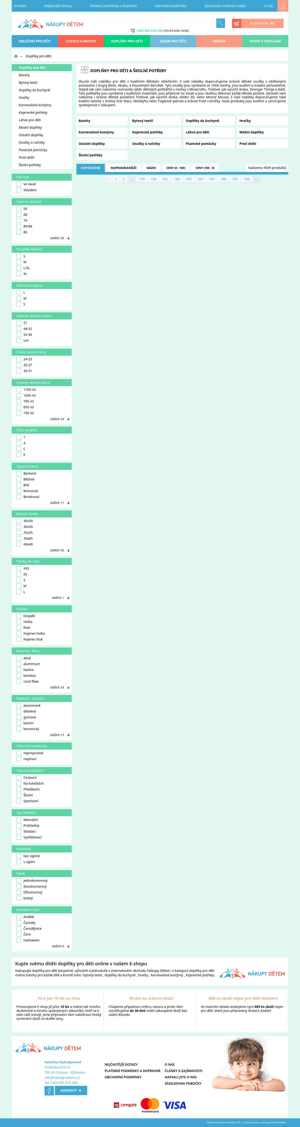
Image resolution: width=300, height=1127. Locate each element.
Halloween (28, 940)
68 (21, 214)
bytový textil (92, 975)
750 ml (25, 413)
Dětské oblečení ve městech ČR (223, 1122)
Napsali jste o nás (181, 1077)
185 (212, 179)
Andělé (25, 917)
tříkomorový (29, 892)
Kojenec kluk (29, 639)
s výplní (25, 862)
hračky (143, 975)
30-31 (24, 371)
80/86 (24, 226)
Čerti (23, 934)
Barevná (26, 473)
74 (21, 220)
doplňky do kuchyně (120, 975)
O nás (268, 6)
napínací (26, 759)
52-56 (24, 334)
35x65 (24, 538)
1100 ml (26, 389)
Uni (22, 340)
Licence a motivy (81, 41)
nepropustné (29, 753)
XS (21, 574)
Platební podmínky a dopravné (113, 6)
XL (21, 273)
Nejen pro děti (173, 41)
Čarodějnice (29, 928)
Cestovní (26, 777)
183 (188, 179)
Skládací (26, 831)
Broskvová (27, 496)
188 (247, 179)
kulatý (24, 898)
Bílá (22, 485)
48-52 (24, 328)
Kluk (23, 627)
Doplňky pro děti (127, 41)
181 (165, 179)
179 (142, 179)
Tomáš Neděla (278, 1122)
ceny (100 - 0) (204, 168)
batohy (31, 975)
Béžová (25, 479)
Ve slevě (26, 184)
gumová (26, 717)
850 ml (25, 407)
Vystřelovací (29, 837)
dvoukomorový (31, 886)
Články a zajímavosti (183, 1070)
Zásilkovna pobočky (183, 1083)
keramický (27, 729)
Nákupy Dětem (158, 970)
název (151, 168)
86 (21, 232)
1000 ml (26, 395)
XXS (22, 568)
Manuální (27, 819)
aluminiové (28, 705)
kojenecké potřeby (200, 975)
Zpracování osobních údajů (225, 6)
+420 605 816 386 (64, 1082)
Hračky (219, 41)
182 (177, 179)
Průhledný (27, 825)
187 (235, 179)
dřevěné (26, 711)
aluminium (28, 664)
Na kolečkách (30, 783)
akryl (23, 658)
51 (21, 323)
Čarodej (25, 922)
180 (154, 179)
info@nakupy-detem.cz (62, 1077)
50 (21, 208)
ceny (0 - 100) (175, 168)
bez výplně (28, 856)
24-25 (24, 359)
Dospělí (25, 616)
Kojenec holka (30, 633)
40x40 (24, 544)
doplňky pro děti (44, 970)
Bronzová (27, 491)
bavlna (25, 669)
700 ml (25, 401)
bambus (26, 675)
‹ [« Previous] (108, 179)
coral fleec (27, 681)
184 (200, 179)
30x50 (24, 526)
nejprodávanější (123, 168)
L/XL (23, 268)
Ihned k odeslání (265, 41)
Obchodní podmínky (171, 6)
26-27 (24, 365)
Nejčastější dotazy (58, 6)
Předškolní (28, 789)
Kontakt (20, 6)
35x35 (24, 532)
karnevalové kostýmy (167, 975)
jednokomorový (32, 880)
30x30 (24, 521)
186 (223, 179)
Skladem (26, 190)
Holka (24, 621)
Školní (24, 795)
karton (25, 723)
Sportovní (27, 801)
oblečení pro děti (35, 41)
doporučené (90, 168)
